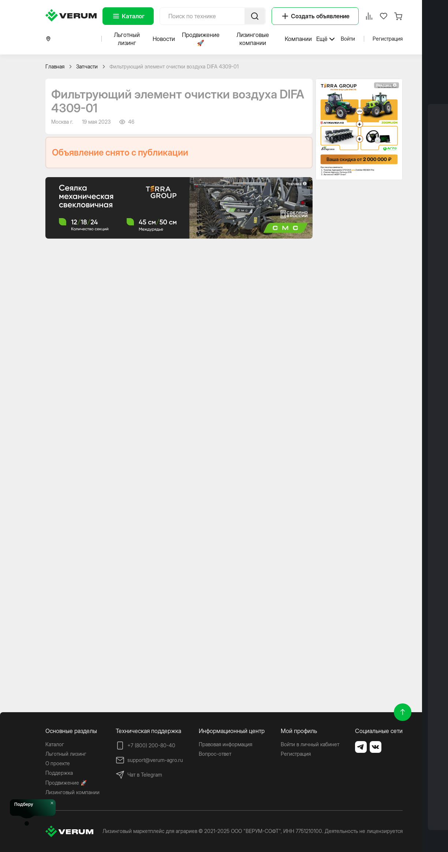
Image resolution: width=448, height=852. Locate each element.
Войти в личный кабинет (310, 744)
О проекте (57, 763)
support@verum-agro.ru (149, 760)
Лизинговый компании (72, 792)
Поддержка (59, 773)
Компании (298, 38)
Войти (348, 39)
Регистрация (388, 39)
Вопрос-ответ (215, 754)
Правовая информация (225, 744)
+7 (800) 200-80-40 (145, 745)
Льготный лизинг (127, 38)
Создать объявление (315, 16)
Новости (164, 38)
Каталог (128, 16)
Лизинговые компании (252, 38)
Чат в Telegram (139, 774)
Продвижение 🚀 (201, 38)
